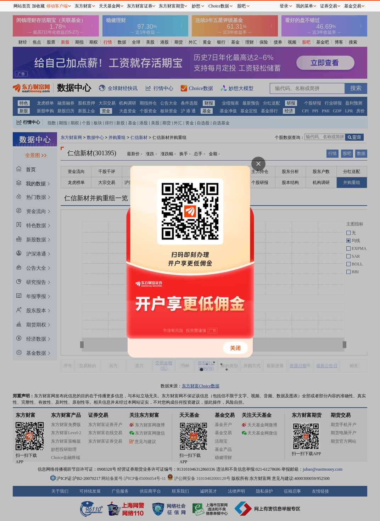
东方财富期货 (171, 6)
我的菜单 (304, 6)
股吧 (241, 6)
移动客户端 (57, 6)
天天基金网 (109, 6)
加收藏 (38, 6)
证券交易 (328, 6)
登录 (284, 6)
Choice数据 (218, 6)
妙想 (196, 6)
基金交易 (352, 6)
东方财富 (83, 6)
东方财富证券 (139, 6)
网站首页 (21, 6)
